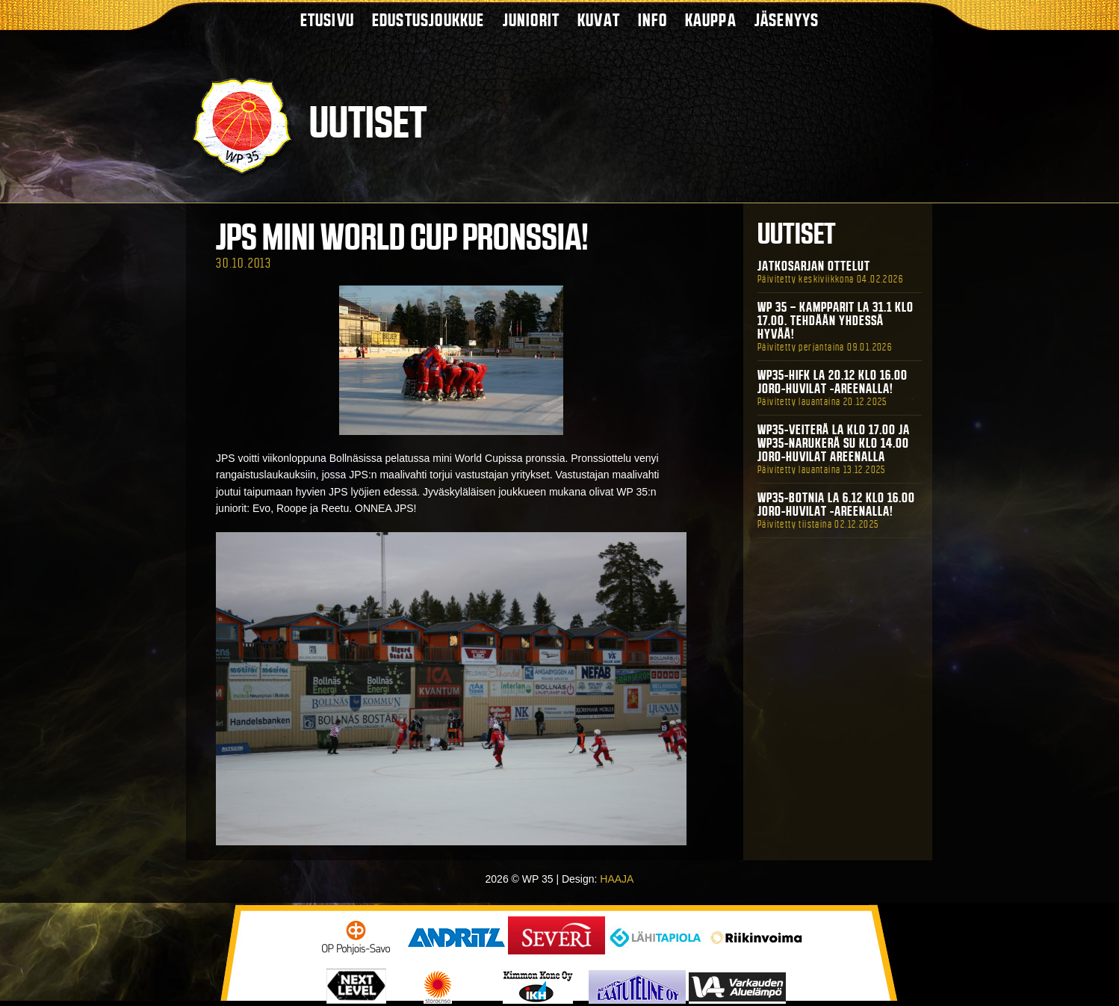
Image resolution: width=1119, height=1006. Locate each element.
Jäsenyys (786, 20)
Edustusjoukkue (428, 20)
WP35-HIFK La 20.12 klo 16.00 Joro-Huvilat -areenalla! (832, 382)
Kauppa (711, 20)
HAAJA (616, 879)
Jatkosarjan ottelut (813, 266)
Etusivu (327, 20)
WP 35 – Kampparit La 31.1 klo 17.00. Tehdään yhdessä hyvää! (835, 320)
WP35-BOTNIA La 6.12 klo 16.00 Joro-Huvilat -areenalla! (836, 504)
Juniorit (531, 20)
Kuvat (598, 20)
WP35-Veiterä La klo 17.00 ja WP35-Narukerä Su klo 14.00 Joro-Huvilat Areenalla (833, 443)
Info (652, 20)
